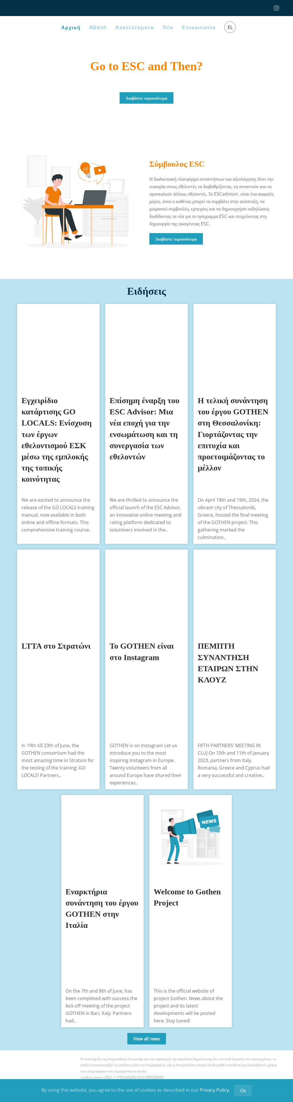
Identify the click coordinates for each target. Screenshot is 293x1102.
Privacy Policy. (215, 1090)
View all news (146, 1039)
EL (230, 27)
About (97, 27)
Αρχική (71, 27)
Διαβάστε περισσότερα (146, 98)
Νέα (168, 27)
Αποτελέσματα (134, 27)
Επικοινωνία (199, 27)
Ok (243, 1090)
